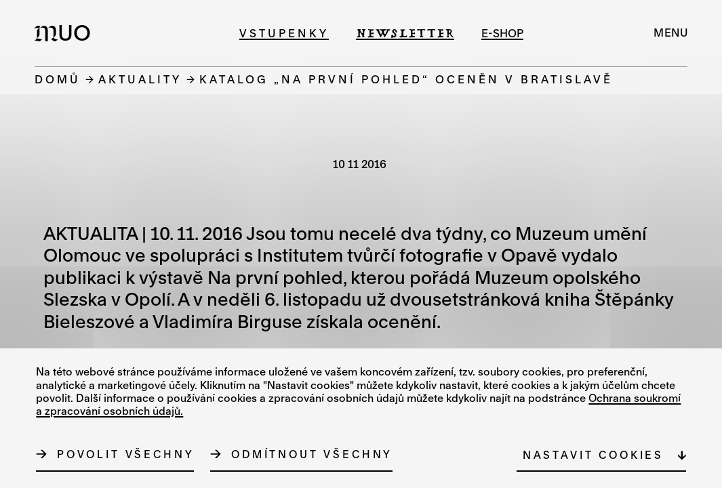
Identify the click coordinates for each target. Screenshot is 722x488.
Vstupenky (284, 32)
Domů (58, 79)
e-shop (502, 32)
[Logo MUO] (66, 32)
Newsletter (405, 32)
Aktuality (140, 79)
